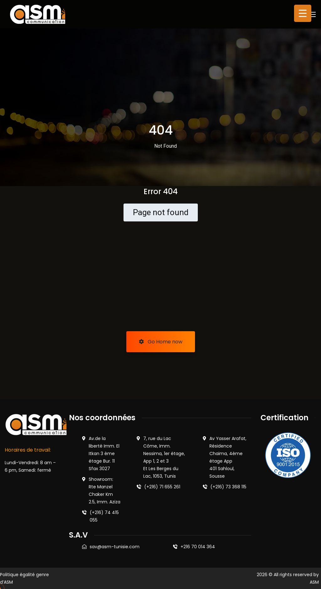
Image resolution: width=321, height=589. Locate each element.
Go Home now (160, 341)
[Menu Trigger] (302, 13)
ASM (314, 582)
